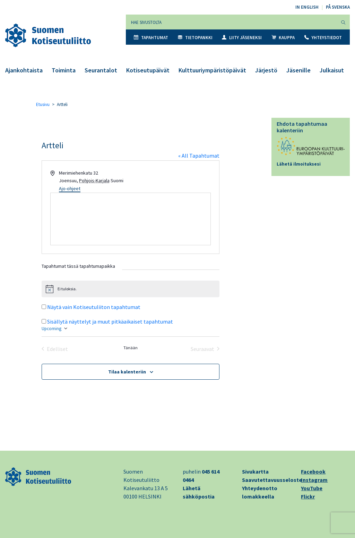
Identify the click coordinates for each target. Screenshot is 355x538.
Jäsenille (298, 70)
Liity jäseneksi (242, 38)
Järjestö (266, 70)
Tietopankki (195, 38)
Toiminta (64, 70)
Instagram (314, 479)
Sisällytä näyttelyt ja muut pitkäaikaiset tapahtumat (110, 321)
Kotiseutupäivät (148, 70)
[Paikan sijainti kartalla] (131, 219)
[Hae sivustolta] (231, 22)
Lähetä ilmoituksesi (299, 164)
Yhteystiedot (323, 38)
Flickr (308, 496)
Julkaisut (332, 70)
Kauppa (283, 38)
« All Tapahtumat (198, 155)
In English (307, 7)
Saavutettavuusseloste (272, 479)
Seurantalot (101, 70)
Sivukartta (255, 471)
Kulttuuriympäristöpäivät (212, 70)
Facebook (313, 471)
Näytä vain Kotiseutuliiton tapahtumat (93, 306)
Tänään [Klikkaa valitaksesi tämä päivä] (130, 347)
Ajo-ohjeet (69, 188)
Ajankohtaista (24, 70)
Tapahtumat (151, 38)
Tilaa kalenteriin (127, 372)
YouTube (311, 488)
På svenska (338, 7)
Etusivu (43, 104)
